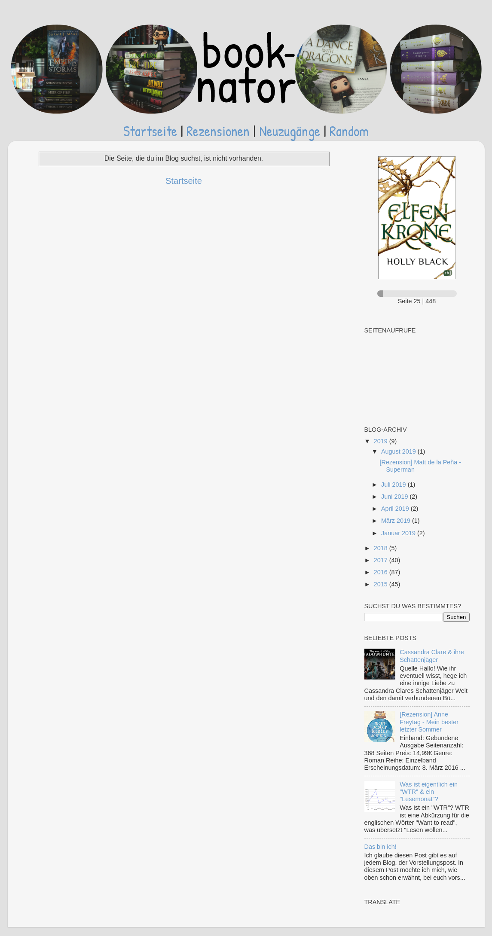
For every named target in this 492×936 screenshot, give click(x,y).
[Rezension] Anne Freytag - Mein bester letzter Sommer (429, 722)
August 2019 (399, 451)
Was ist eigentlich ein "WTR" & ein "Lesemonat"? (429, 792)
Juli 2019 (394, 484)
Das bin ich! (380, 846)
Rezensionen (218, 130)
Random (349, 130)
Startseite (150, 130)
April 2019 (396, 508)
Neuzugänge (289, 130)
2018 (381, 548)
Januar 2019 (399, 533)
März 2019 (396, 520)
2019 (381, 441)
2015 (381, 584)
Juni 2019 (395, 496)
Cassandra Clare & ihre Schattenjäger (432, 656)
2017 (381, 560)
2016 (381, 572)
